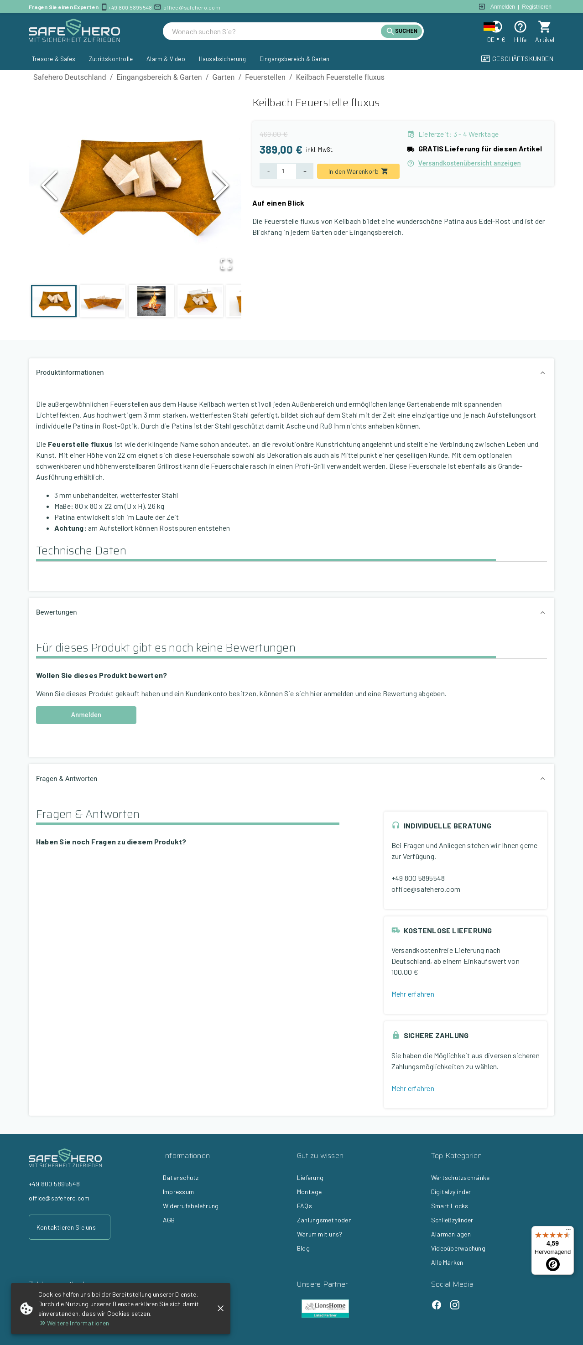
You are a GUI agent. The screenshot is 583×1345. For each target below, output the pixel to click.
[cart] (545, 27)
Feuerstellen (265, 77)
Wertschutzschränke (460, 1177)
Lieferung (310, 1177)
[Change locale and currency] (496, 27)
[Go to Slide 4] (200, 301)
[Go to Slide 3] (151, 301)
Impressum (178, 1191)
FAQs (304, 1206)
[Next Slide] (220, 187)
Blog (303, 1248)
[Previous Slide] (49, 187)
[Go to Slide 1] (54, 301)
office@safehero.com (191, 7)
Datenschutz (181, 1177)
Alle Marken (447, 1262)
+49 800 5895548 (130, 7)
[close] (220, 1308)
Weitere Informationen (73, 1323)
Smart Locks (449, 1206)
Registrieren (537, 7)
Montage (309, 1191)
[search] (276, 31)
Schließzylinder (452, 1220)
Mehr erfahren (412, 993)
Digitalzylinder (451, 1191)
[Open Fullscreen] (225, 264)
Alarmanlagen (451, 1234)
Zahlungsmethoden (324, 1220)
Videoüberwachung (458, 1248)
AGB (169, 1220)
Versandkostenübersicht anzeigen (464, 163)
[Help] (520, 27)
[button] (135, 187)
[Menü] (568, 1231)
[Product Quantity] (286, 171)
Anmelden (502, 7)
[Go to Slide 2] (102, 301)
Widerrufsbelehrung (191, 1206)
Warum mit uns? (319, 1234)
